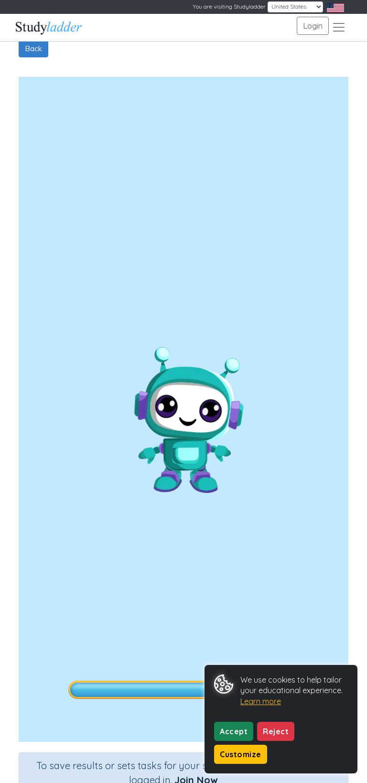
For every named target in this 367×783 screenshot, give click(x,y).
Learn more (260, 701)
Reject (276, 731)
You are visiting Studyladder (229, 6)
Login (313, 26)
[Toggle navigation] (339, 27)
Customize (240, 754)
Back (33, 48)
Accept (234, 731)
